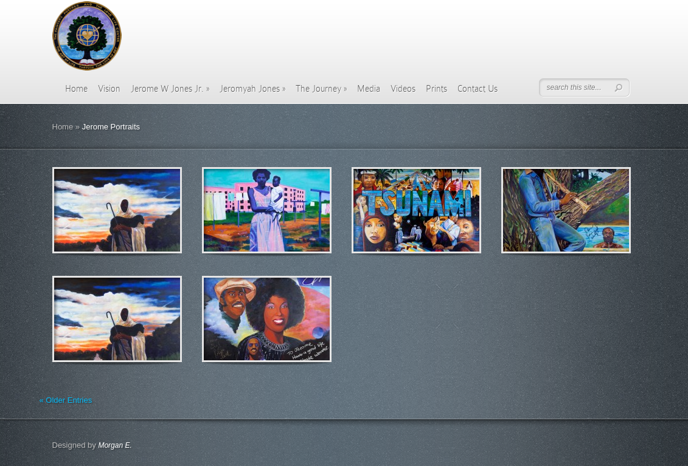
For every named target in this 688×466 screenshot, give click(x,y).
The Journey (321, 89)
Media (368, 89)
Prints (436, 89)
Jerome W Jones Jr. (170, 89)
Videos (403, 89)
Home (76, 89)
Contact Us (477, 89)
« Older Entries (66, 400)
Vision (109, 89)
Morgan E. (114, 445)
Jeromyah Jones (252, 89)
